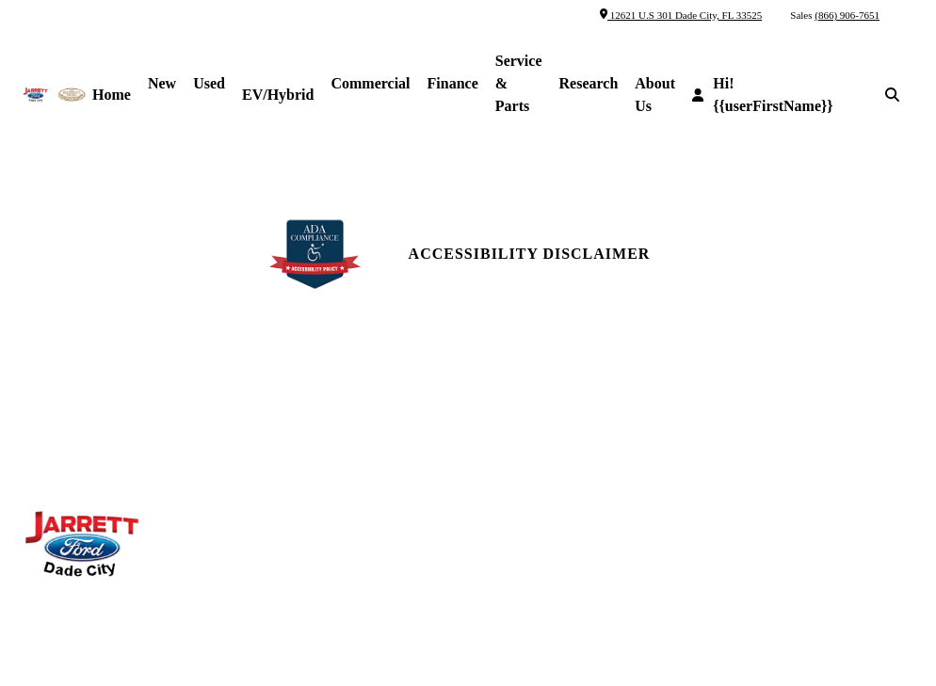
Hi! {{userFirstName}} (762, 94)
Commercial (370, 83)
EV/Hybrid (278, 95)
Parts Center (300, 423)
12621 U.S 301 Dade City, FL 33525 (681, 15)
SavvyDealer (677, 631)
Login (729, 541)
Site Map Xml (755, 473)
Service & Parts (518, 83)
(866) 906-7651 (847, 15)
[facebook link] (717, 397)
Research (589, 83)
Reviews (510, 423)
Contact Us (521, 389)
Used (209, 83)
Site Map (738, 439)
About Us (655, 94)
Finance (453, 83)
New (162, 83)
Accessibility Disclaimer (530, 254)
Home (111, 95)
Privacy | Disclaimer (782, 507)
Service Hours (304, 389)
